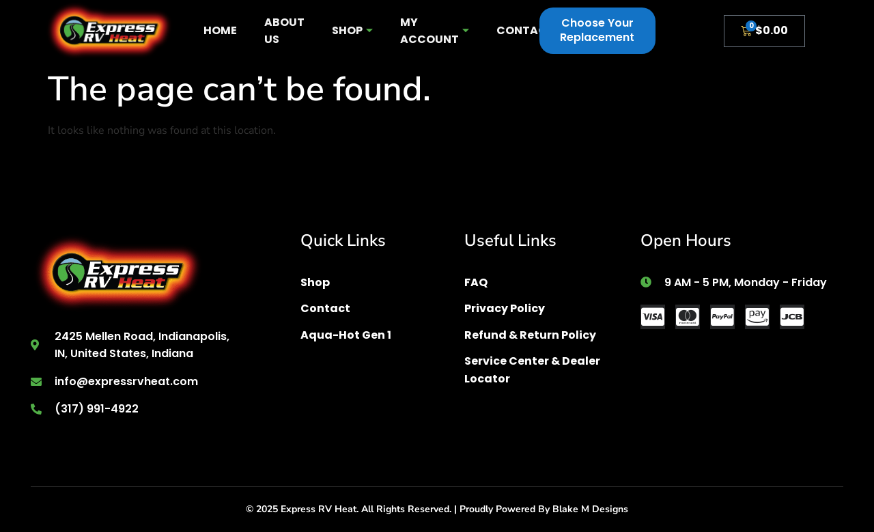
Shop (352, 30)
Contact (525, 30)
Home (220, 30)
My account (434, 31)
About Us (284, 31)
